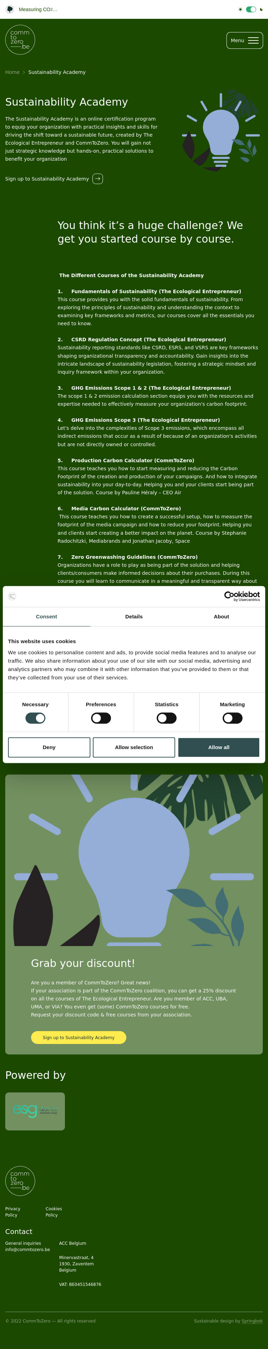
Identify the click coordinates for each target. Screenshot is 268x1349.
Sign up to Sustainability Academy (79, 1037)
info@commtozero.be (27, 1249)
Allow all (219, 747)
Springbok (252, 1321)
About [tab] (221, 616)
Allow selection (134, 747)
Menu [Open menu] (245, 40)
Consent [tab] (46, 616)
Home (12, 72)
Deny (49, 747)
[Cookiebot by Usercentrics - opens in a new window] (229, 596)
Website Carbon (37, 10)
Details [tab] (134, 616)
